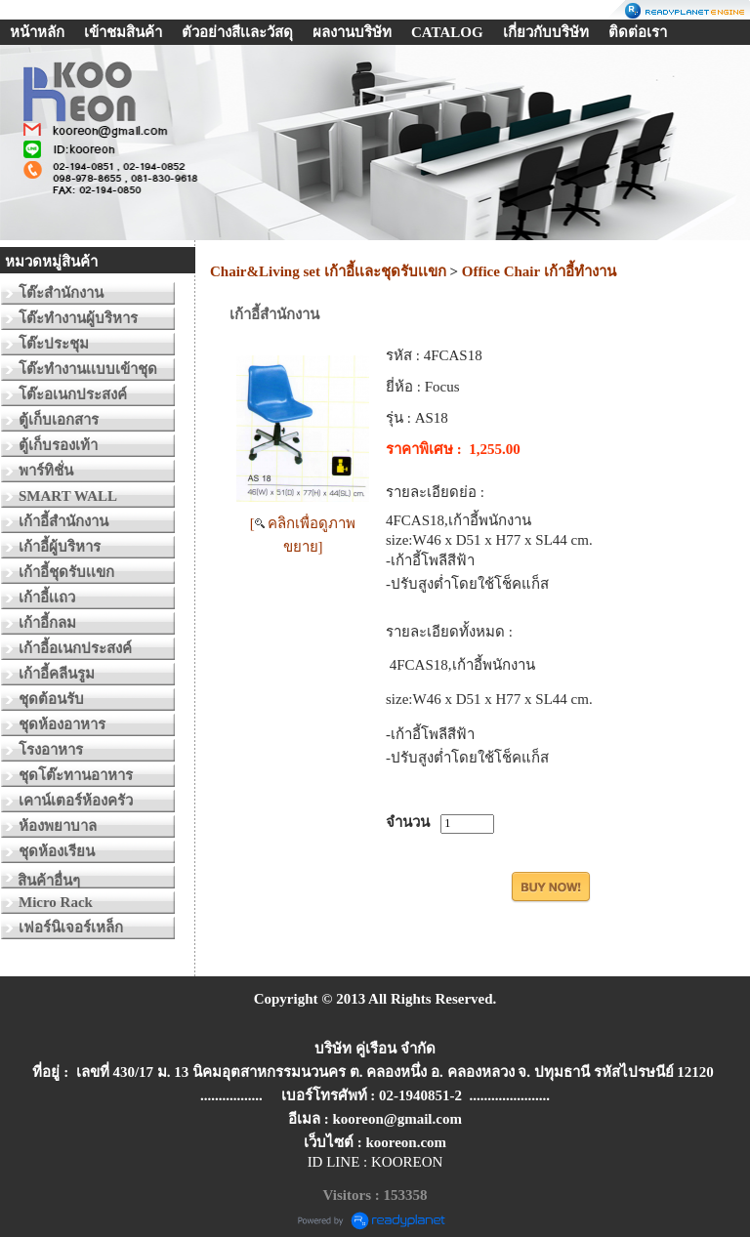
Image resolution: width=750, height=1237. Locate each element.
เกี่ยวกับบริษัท (546, 32)
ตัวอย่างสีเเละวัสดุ (237, 32)
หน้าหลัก (37, 32)
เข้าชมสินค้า (123, 32)
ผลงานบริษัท (352, 32)
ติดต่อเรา (637, 32)
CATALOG (447, 32)
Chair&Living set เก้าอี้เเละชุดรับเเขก (328, 271)
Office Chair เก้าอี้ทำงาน (539, 271)
